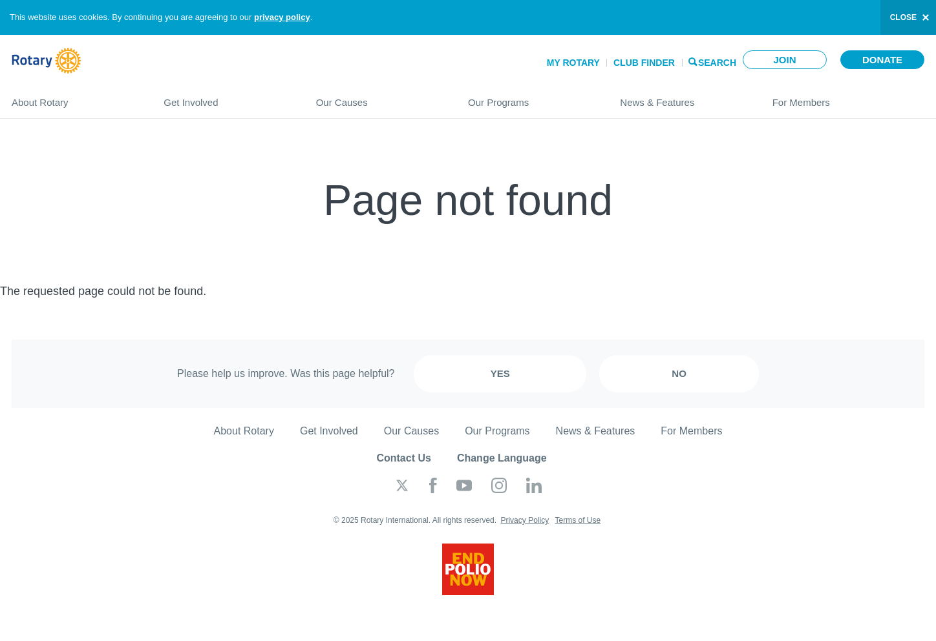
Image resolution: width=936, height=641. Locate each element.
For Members (848, 97)
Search (717, 62)
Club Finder (644, 62)
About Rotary (75, 97)
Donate (882, 59)
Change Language (502, 458)
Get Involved (227, 97)
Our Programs (531, 97)
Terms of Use (578, 520)
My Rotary (573, 62)
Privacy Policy (524, 520)
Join (784, 59)
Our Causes (379, 97)
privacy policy (282, 17)
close (903, 17)
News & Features (683, 97)
